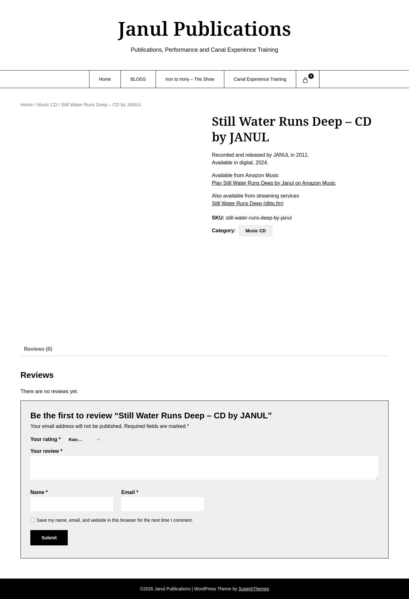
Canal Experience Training (260, 79)
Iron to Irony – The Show (190, 79)
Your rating (45, 439)
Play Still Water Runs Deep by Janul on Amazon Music (274, 183)
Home (105, 79)
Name (39, 492)
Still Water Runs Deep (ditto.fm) (247, 203)
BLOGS (138, 79)
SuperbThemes (253, 588)
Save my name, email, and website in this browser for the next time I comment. (115, 520)
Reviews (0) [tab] (38, 349)
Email (129, 492)
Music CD (47, 104)
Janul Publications (204, 28)
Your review (46, 451)
